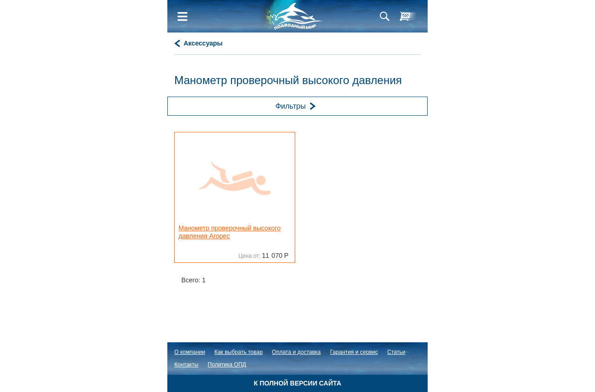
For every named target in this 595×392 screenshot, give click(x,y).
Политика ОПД (227, 364)
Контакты (186, 364)
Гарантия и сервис (354, 352)
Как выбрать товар (238, 352)
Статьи (396, 352)
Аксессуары (203, 43)
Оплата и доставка (296, 352)
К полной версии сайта (297, 383)
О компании (189, 352)
